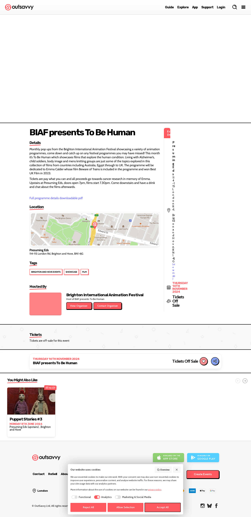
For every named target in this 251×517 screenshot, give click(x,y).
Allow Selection (125, 507)
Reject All (88, 507)
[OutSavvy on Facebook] (216, 506)
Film (84, 271)
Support (207, 7)
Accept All (163, 507)
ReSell (52, 474)
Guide (169, 7)
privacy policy (154, 489)
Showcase (71, 271)
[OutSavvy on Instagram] (202, 506)
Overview (163, 469)
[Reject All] (177, 470)
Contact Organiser (107, 305)
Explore (183, 7)
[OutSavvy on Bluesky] (209, 506)
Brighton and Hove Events (46, 271)
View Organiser (79, 305)
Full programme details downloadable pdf (56, 198)
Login (221, 7)
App (195, 7)
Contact (39, 474)
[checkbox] (80, 497)
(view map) (197, 145)
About (65, 474)
